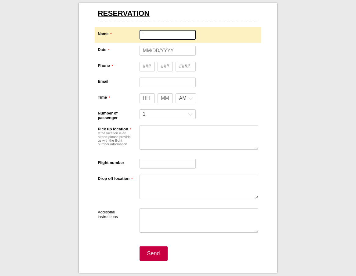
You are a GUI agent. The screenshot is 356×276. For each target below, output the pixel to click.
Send (153, 253)
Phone (104, 65)
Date (102, 49)
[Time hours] (147, 98)
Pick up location (113, 129)
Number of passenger (108, 115)
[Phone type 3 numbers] (147, 66)
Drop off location (113, 178)
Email (103, 81)
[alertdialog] (178, 18)
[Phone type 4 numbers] (186, 66)
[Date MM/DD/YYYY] (168, 51)
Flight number (111, 162)
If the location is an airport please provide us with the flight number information (114, 138)
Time (102, 97)
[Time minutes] (165, 98)
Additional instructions (108, 214)
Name (103, 33)
